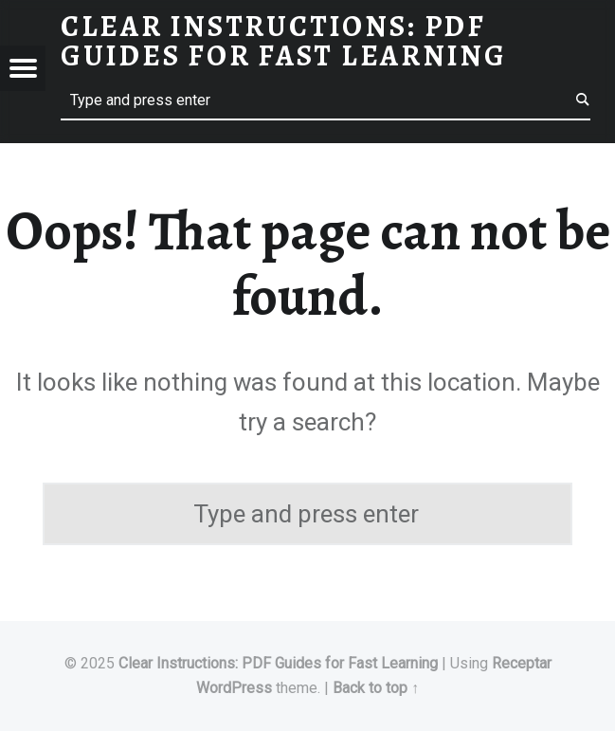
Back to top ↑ (376, 688)
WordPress (234, 688)
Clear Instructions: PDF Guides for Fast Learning (280, 663)
